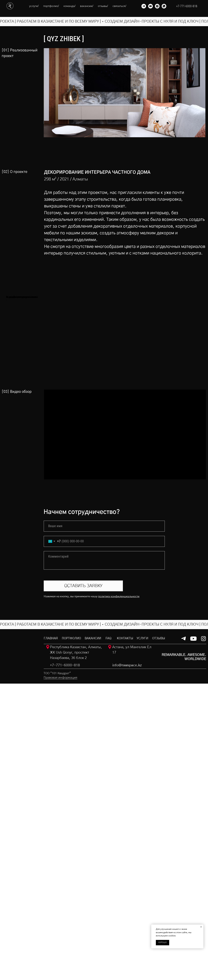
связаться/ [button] (119, 6)
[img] (20, 924)
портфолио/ (51, 6)
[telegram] (143, 6)
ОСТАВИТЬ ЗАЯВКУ (83, 855)
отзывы (158, 907)
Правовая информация (60, 947)
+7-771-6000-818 (65, 935)
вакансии (93, 907)
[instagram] (157, 6)
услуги (142, 907)
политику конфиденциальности (118, 865)
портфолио (71, 907)
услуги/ (34, 6)
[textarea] (104, 830)
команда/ (69, 6)
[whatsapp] (164, 6)
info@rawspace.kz (127, 935)
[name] (104, 795)
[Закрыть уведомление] (201, 926)
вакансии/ (86, 6)
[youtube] (150, 6)
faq (108, 907)
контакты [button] (125, 907)
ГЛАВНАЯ (51, 907)
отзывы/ (103, 6)
